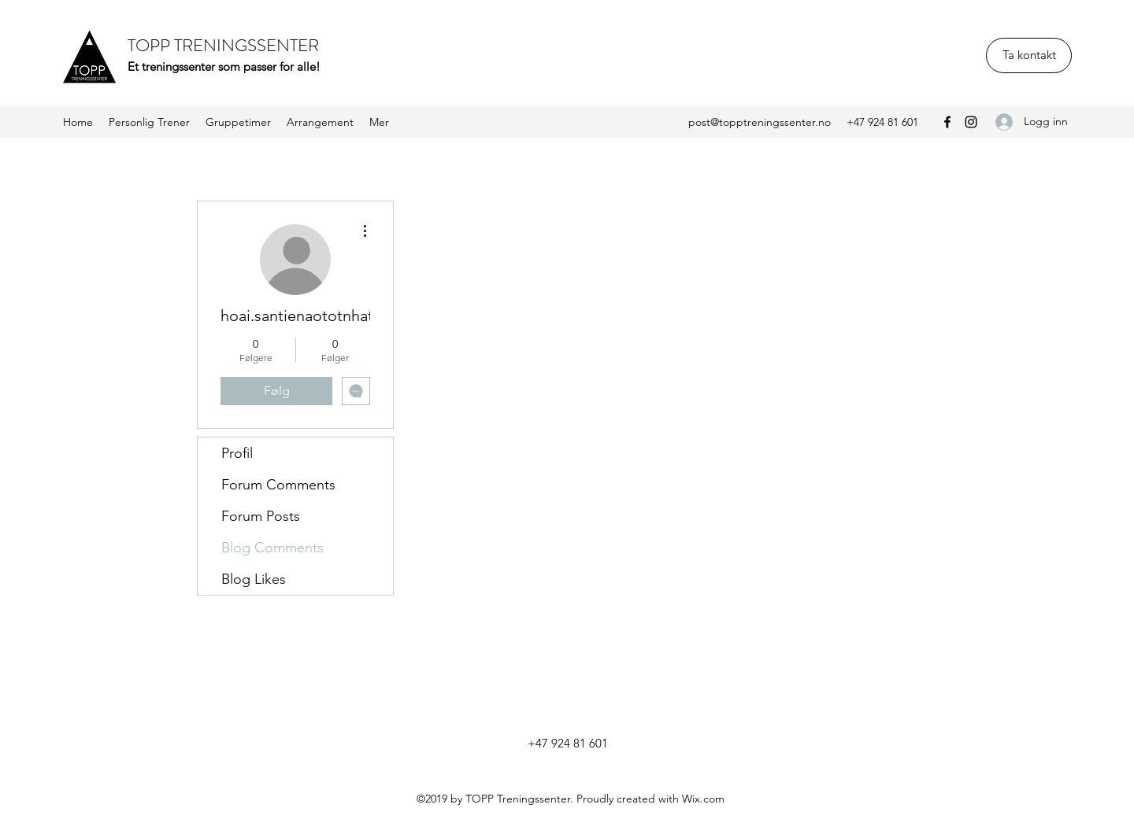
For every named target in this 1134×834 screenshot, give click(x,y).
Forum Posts (260, 516)
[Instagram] (971, 122)
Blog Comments (272, 547)
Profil (237, 453)
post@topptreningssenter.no (759, 122)
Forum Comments (278, 484)
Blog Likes (253, 579)
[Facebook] (947, 122)
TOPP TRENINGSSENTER (223, 45)
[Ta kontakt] (1029, 55)
